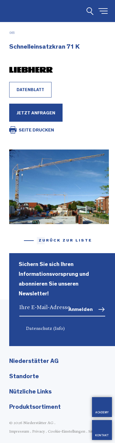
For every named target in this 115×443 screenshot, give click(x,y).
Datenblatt (30, 90)
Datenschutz (45, 329)
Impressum (19, 432)
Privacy (38, 432)
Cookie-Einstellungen (66, 432)
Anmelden (80, 309)
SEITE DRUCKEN (36, 130)
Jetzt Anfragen (36, 113)
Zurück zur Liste (65, 240)
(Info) (59, 329)
